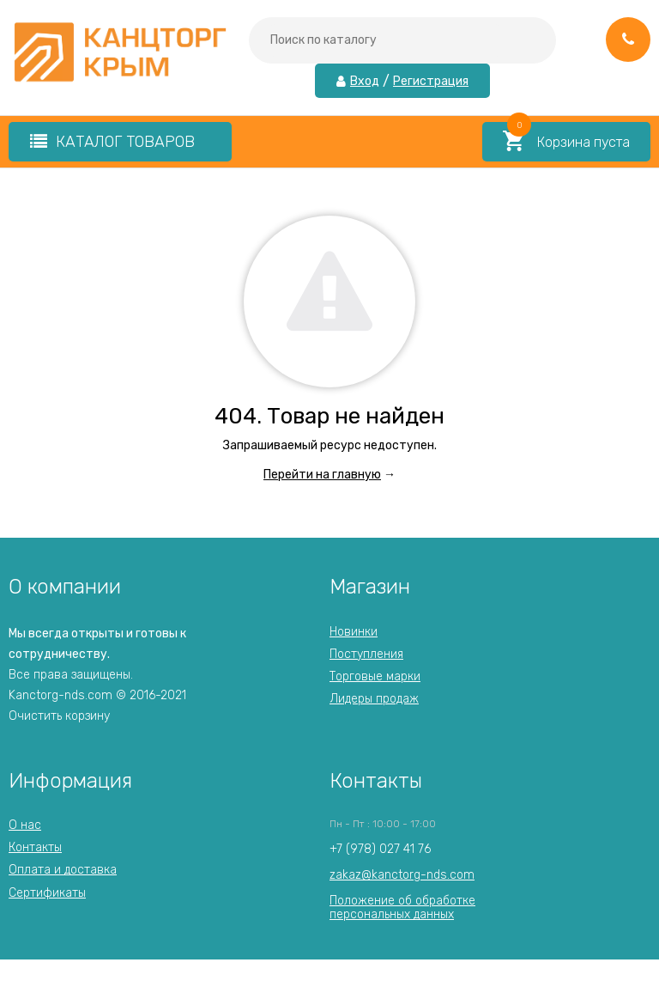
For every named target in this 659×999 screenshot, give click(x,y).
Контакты (35, 847)
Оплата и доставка (63, 869)
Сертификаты (47, 893)
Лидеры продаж (374, 698)
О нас (25, 825)
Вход (364, 81)
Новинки (354, 631)
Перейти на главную (322, 474)
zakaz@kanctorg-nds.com (402, 875)
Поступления (366, 654)
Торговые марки (375, 676)
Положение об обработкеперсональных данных (402, 907)
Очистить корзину (59, 716)
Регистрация (431, 81)
